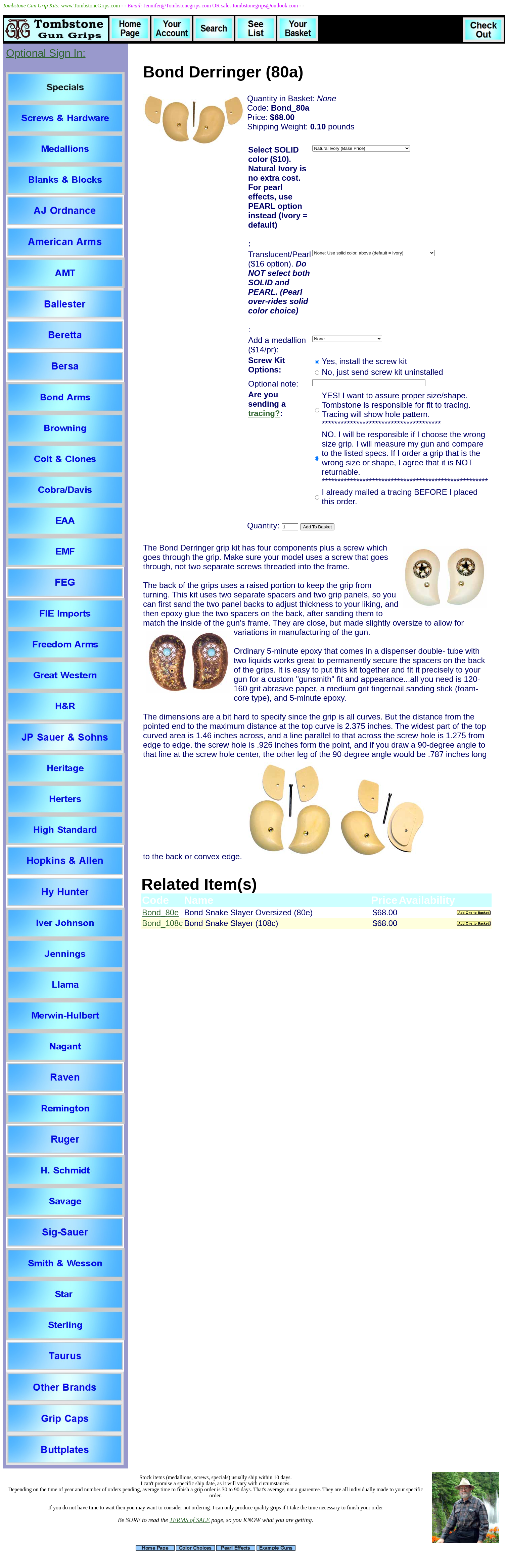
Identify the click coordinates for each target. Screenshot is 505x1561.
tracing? (264, 413)
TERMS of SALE (190, 1520)
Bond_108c (162, 923)
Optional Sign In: (46, 53)
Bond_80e (160, 912)
